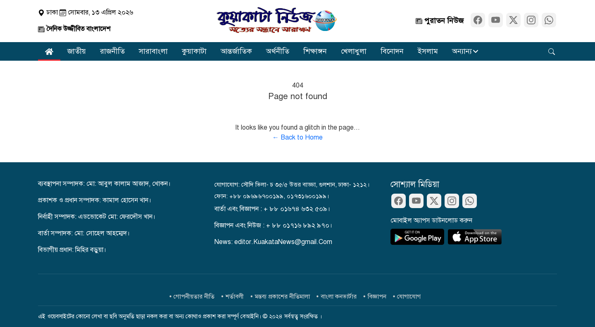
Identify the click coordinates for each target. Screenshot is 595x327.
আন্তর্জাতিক (236, 51)
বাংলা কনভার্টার (339, 296)
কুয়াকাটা (194, 51)
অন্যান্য (462, 51)
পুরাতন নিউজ (440, 20)
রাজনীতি (112, 51)
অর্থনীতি (277, 51)
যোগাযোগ (409, 296)
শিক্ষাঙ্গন (315, 51)
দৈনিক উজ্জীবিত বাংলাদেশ (74, 29)
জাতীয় (76, 51)
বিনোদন (392, 51)
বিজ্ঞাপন (377, 296)
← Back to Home (297, 137)
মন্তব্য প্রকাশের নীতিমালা (282, 296)
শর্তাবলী (235, 296)
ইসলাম (428, 51)
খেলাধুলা (354, 51)
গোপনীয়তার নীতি (194, 296)
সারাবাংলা (153, 51)
